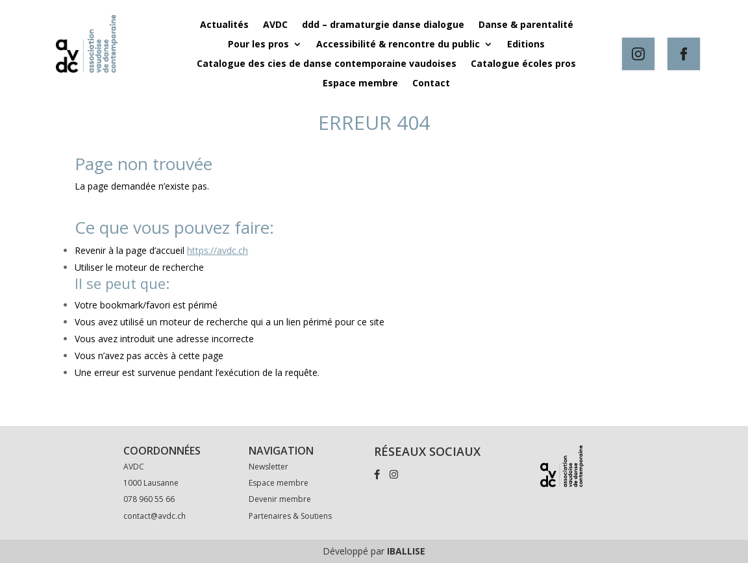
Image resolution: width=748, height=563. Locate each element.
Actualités (224, 25)
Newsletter (268, 466)
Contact (431, 84)
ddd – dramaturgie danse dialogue (383, 25)
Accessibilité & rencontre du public (398, 45)
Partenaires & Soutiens (290, 515)
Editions (526, 45)
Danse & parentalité (526, 25)
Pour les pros (258, 45)
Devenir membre (280, 499)
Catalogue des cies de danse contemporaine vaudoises (326, 64)
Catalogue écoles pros (523, 64)
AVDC (275, 25)
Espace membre (360, 84)
